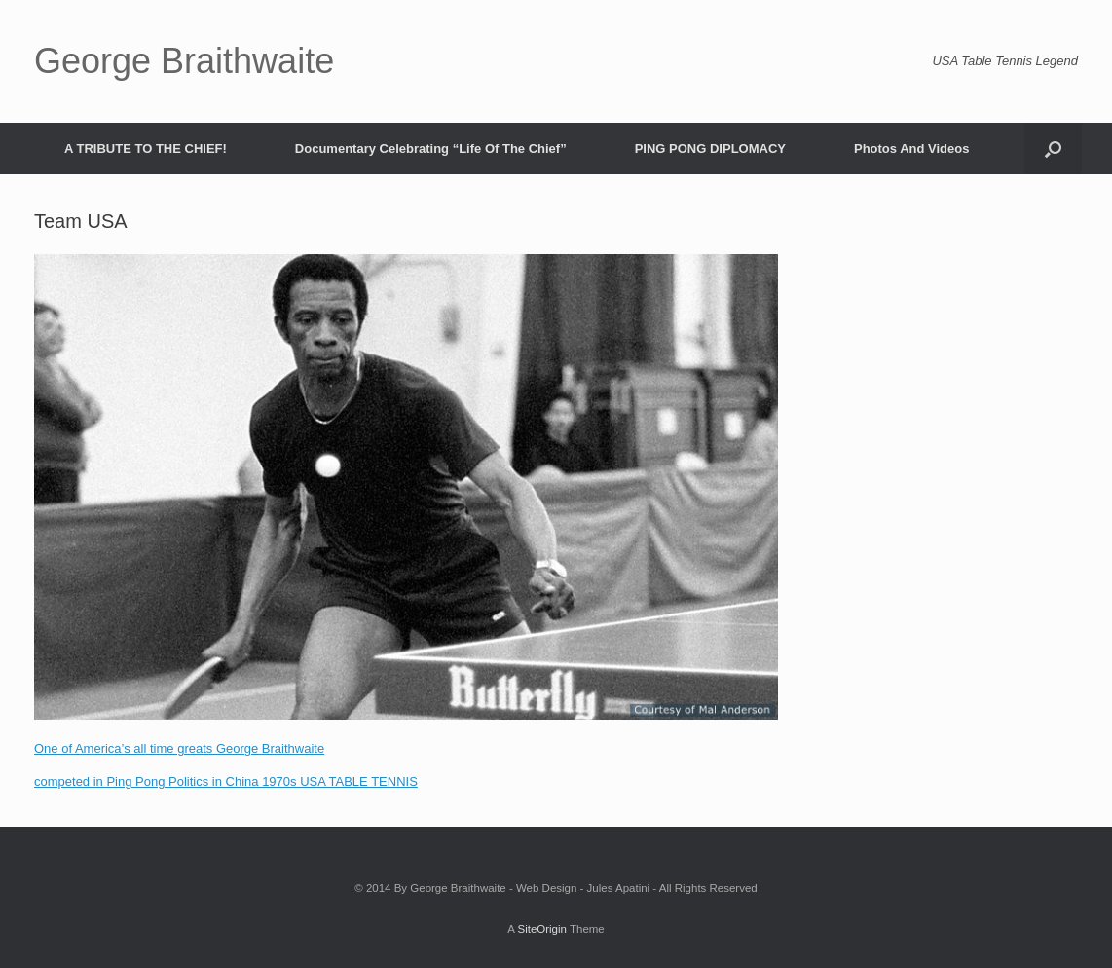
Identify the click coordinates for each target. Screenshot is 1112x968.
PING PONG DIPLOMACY (710, 148)
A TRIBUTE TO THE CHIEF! (145, 148)
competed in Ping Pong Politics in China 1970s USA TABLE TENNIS (226, 781)
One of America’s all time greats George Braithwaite (179, 748)
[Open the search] (1053, 148)
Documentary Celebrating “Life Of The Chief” (431, 148)
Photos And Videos (911, 148)
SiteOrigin (542, 929)
